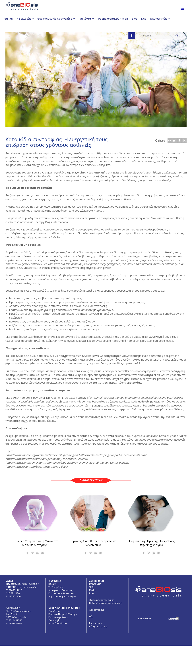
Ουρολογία (54, 620)
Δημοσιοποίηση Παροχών (62, 596)
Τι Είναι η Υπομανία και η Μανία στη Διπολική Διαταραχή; (35, 543)
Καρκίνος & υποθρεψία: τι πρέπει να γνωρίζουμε (93, 543)
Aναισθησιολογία (57, 623)
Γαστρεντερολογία (58, 617)
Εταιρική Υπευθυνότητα (61, 593)
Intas (91, 593)
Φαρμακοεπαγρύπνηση (101, 600)
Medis (92, 590)
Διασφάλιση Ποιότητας (60, 590)
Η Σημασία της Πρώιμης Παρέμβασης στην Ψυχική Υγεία (151, 543)
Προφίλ (52, 583)
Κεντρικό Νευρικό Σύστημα (62, 614)
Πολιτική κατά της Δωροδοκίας (105, 603)
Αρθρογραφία (96, 609)
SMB (91, 587)
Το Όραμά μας (55, 587)
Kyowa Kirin (95, 583)
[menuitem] (182, 9)
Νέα (91, 616)
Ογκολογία (54, 611)
